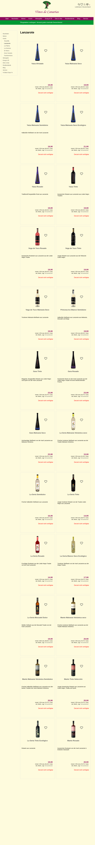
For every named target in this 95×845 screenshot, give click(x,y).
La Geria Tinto (73, 494)
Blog (4, 67)
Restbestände (7, 65)
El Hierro (6, 50)
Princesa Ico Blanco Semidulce (73, 310)
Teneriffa (6, 41)
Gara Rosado (73, 371)
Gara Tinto (37, 371)
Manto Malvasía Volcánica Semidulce (37, 679)
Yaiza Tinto (73, 187)
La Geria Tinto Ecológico (37, 741)
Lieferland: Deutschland (83, 7)
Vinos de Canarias (47, 11)
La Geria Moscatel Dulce (37, 618)
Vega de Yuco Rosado (37, 248)
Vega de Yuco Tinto (73, 248)
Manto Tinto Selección (73, 679)
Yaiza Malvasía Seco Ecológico (73, 125)
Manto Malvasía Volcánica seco (73, 618)
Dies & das (6, 63)
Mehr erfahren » (68, 22)
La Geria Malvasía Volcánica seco (73, 433)
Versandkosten (49, 88)
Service (5, 70)
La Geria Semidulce (37, 494)
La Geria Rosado (37, 556)
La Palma (7, 46)
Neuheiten (6, 33)
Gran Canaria (8, 53)
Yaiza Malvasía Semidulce (37, 125)
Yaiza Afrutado (37, 64)
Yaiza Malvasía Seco (73, 64)
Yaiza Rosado (37, 187)
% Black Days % (8, 72)
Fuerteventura (8, 55)
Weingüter (6, 58)
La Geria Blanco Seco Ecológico (73, 556)
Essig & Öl (6, 60)
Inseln (4, 38)
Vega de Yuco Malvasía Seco (37, 310)
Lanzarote (7, 43)
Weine (5, 36)
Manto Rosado (73, 741)
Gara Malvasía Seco (37, 433)
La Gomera (7, 48)
